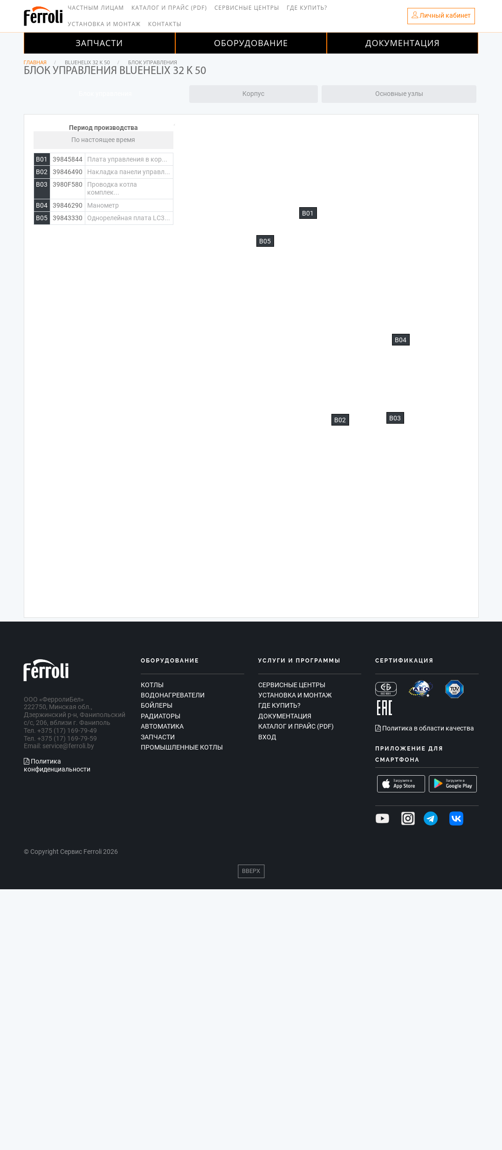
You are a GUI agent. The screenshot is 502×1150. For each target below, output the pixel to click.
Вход (267, 737)
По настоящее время (103, 139)
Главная (35, 62)
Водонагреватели (173, 695)
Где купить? (307, 8)
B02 (340, 420)
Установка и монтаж (104, 24)
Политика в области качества (424, 728)
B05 (265, 241)
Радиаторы (160, 716)
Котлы (152, 685)
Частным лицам (96, 8)
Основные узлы (399, 93)
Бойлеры (156, 705)
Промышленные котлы (182, 747)
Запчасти (99, 42)
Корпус (253, 93)
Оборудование (251, 42)
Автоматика (162, 726)
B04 (400, 340)
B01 (308, 213)
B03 (395, 418)
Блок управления (105, 93)
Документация (402, 42)
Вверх (251, 870)
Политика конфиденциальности (57, 765)
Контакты (165, 24)
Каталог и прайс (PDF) (169, 8)
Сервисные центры (246, 8)
